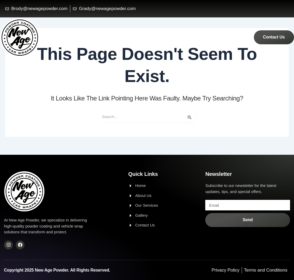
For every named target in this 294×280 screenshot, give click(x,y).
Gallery (238, 37)
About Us (186, 37)
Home (161, 37)
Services (213, 37)
